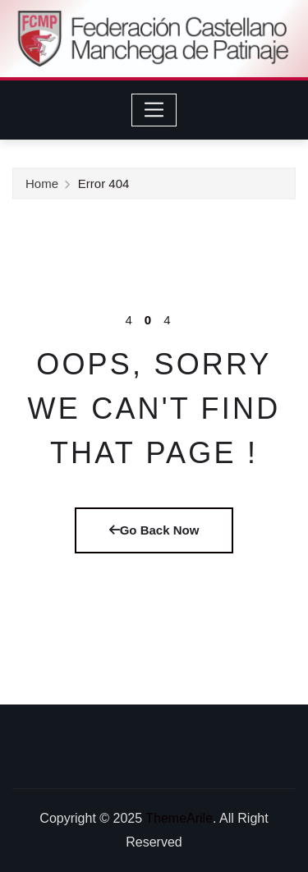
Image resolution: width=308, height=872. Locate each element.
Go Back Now (154, 530)
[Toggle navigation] (154, 110)
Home (41, 184)
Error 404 (104, 184)
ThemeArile (179, 818)
